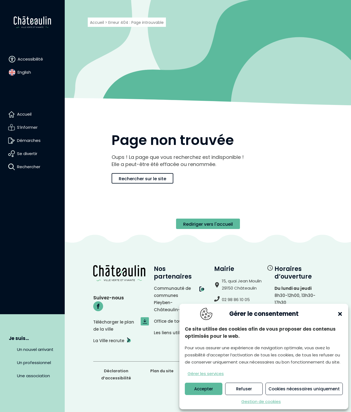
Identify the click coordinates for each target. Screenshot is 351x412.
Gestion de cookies (261, 401)
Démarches (29, 140)
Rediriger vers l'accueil (208, 224)
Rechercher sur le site (142, 179)
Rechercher (28, 167)
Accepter (203, 389)
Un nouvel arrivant (35, 349)
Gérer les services (206, 373)
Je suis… (19, 338)
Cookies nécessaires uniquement (304, 389)
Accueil (24, 114)
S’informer (27, 127)
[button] (340, 314)
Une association (33, 376)
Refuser (244, 389)
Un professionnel (34, 362)
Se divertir (27, 153)
